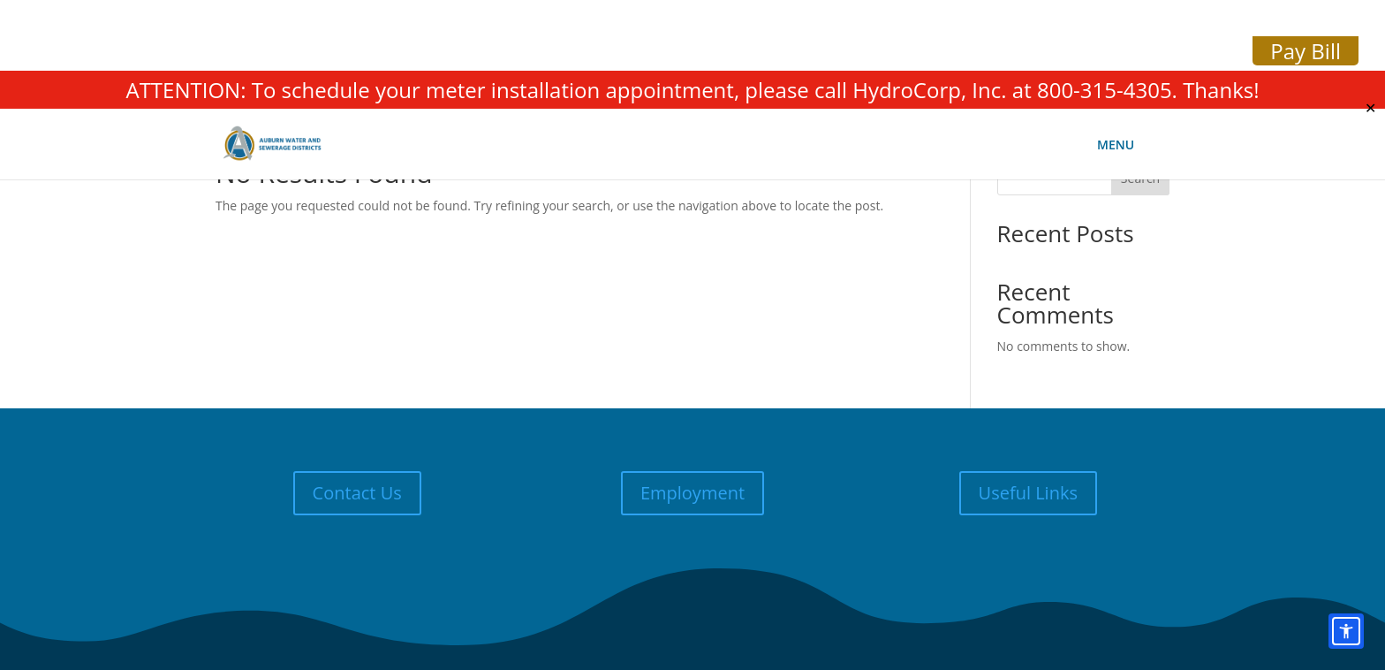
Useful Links (1028, 493)
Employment (692, 493)
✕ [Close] (1370, 108)
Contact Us (357, 493)
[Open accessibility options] (1346, 631)
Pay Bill (1305, 50)
